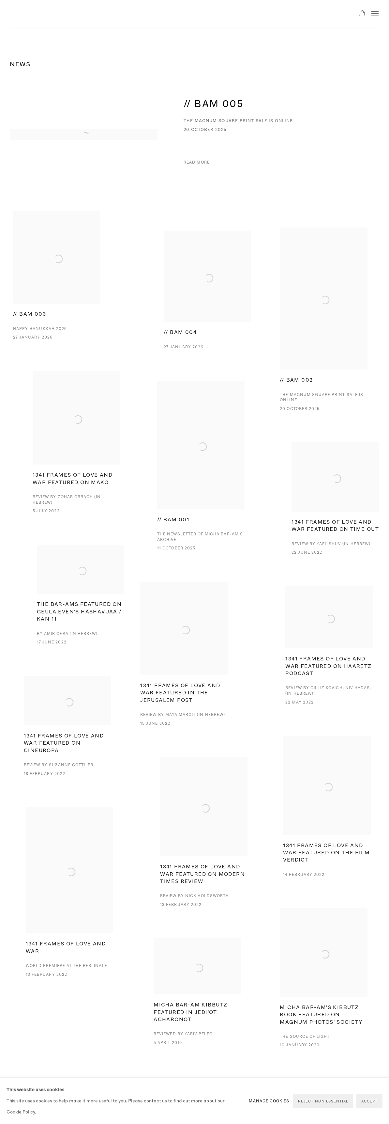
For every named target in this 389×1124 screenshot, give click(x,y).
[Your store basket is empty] (362, 14)
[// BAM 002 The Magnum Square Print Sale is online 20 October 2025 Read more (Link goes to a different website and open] (323, 330)
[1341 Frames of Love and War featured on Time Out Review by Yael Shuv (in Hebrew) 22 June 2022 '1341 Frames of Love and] (335, 509)
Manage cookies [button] (269, 1101)
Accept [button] (369, 1101)
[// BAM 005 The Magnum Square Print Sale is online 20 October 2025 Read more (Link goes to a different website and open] (194, 135)
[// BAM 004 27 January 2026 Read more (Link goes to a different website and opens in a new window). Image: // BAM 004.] (207, 301)
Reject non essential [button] (323, 1101)
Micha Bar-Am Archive (46, 14)
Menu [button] (374, 14)
